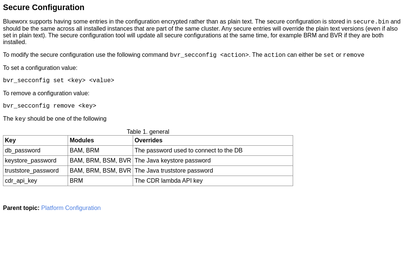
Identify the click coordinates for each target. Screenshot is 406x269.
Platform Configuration (71, 208)
